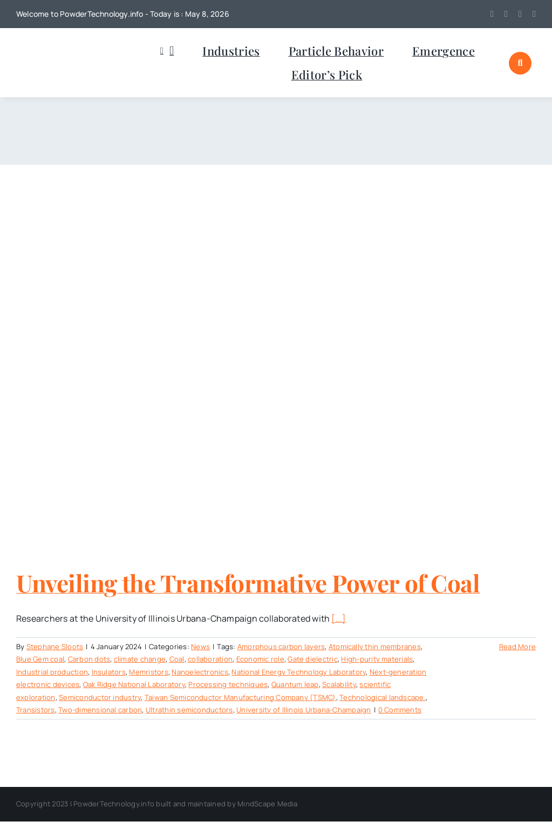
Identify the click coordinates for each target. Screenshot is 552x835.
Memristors (148, 672)
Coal (177, 659)
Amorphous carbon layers (281, 646)
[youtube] (506, 14)
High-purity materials (377, 659)
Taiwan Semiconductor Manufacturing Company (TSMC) (240, 697)
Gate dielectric (313, 659)
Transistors (35, 710)
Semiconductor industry (100, 697)
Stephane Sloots (55, 646)
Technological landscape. (382, 697)
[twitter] (492, 14)
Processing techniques (228, 684)
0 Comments (399, 710)
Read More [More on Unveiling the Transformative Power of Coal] (517, 646)
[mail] (534, 14)
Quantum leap (295, 684)
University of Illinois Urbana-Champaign (303, 710)
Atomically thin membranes (375, 646)
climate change (140, 659)
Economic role (260, 659)
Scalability (339, 684)
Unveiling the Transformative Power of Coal (248, 582)
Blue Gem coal (40, 659)
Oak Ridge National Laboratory (134, 684)
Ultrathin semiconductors (189, 710)
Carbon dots (89, 659)
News (200, 646)
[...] (338, 618)
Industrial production (52, 672)
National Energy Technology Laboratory (298, 672)
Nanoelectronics (200, 672)
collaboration (210, 659)
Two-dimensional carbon (100, 710)
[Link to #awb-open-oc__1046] (520, 63)
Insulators (109, 672)
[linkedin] (520, 14)
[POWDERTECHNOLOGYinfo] (70, 48)
